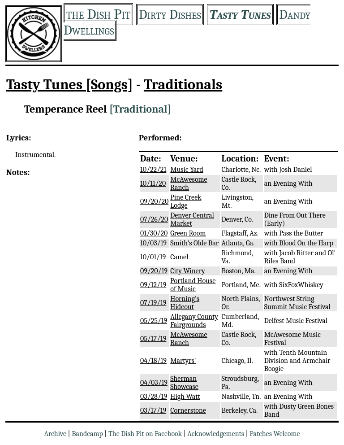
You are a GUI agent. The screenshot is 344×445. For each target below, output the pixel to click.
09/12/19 (153, 285)
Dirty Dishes (170, 14)
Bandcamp (87, 434)
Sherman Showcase (184, 383)
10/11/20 (153, 183)
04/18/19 (153, 361)
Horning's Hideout (184, 303)
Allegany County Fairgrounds (194, 321)
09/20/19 (154, 271)
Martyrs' (183, 361)
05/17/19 (153, 339)
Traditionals (183, 84)
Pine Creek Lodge (185, 201)
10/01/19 (153, 257)
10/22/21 (153, 170)
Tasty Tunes (240, 14)
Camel (179, 257)
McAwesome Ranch (188, 183)
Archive (55, 434)
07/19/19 (153, 303)
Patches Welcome (274, 434)
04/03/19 (154, 383)
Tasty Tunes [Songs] (69, 84)
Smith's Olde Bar (194, 243)
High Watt (185, 397)
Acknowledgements (215, 434)
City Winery (187, 271)
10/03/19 (153, 243)
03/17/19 (153, 410)
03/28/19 (153, 397)
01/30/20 (154, 233)
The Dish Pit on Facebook (145, 434)
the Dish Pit (98, 14)
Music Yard (186, 170)
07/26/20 (154, 219)
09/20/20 (154, 201)
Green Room (188, 233)
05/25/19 (153, 321)
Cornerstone (188, 410)
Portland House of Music (192, 285)
